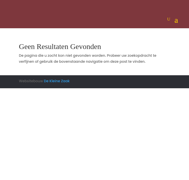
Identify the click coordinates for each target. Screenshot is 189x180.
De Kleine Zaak (57, 81)
